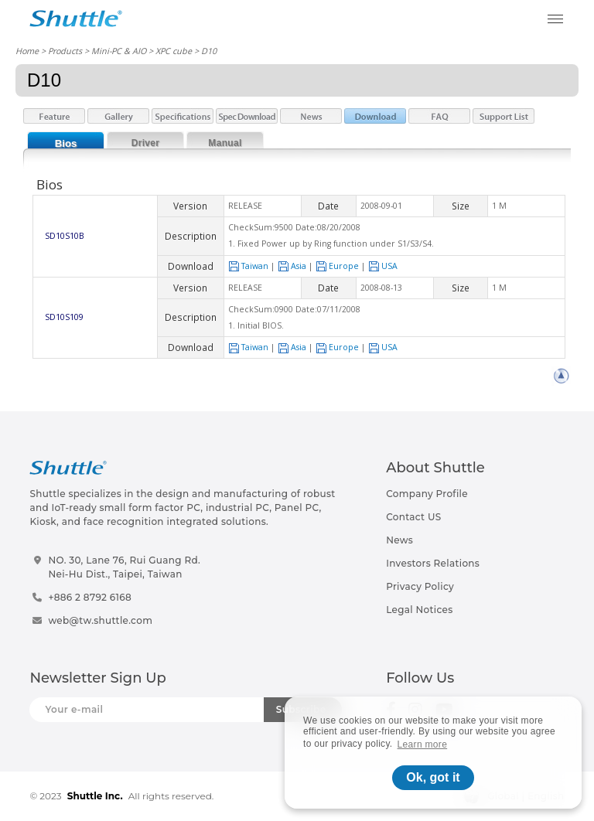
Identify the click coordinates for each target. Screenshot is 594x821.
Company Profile (427, 493)
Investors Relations (433, 563)
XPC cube (173, 50)
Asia (292, 266)
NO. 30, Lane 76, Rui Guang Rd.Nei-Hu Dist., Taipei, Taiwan (124, 567)
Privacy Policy (420, 586)
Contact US (413, 517)
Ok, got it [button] (432, 777)
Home (27, 50)
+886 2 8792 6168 (89, 597)
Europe (337, 266)
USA (383, 266)
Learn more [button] (423, 744)
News (399, 540)
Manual (224, 143)
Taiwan (248, 266)
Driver (145, 143)
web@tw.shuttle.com (100, 620)
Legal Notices (419, 609)
